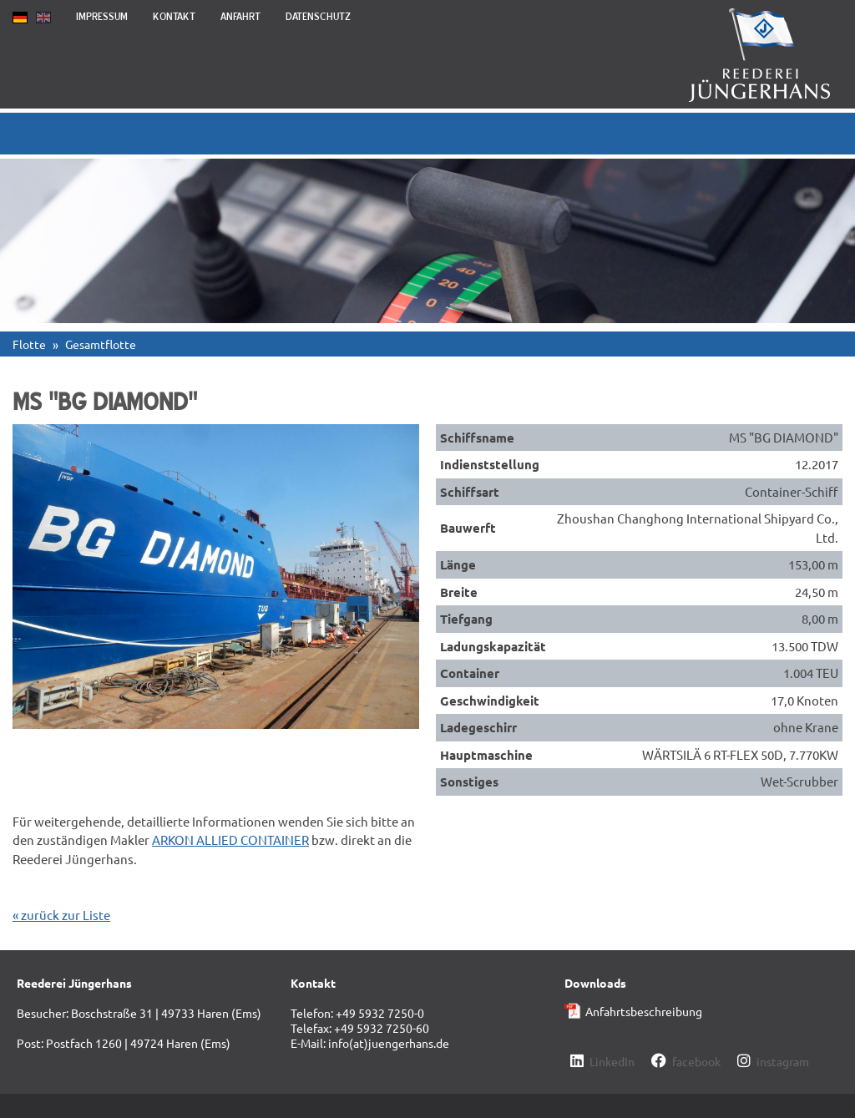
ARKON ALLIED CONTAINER (230, 839)
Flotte (29, 344)
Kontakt (174, 16)
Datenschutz (318, 16)
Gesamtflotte (100, 344)
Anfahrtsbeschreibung (643, 1011)
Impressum (102, 16)
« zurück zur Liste (61, 915)
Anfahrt (240, 16)
